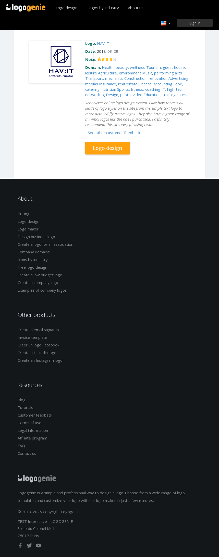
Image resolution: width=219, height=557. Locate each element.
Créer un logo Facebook (38, 344)
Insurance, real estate (118, 83)
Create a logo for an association (45, 244)
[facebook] (21, 546)
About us (135, 7)
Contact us (27, 453)
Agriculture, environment (119, 72)
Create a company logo (38, 282)
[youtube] (38, 546)
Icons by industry (33, 259)
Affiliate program (32, 438)
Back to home (25, 8)
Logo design (66, 7)
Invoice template (32, 337)
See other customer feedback (114, 132)
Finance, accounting (155, 83)
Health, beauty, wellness (123, 67)
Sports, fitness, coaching (138, 89)
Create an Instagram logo (40, 360)
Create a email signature (39, 329)
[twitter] (30, 546)
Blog (22, 399)
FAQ (21, 445)
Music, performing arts (162, 72)
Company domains (34, 251)
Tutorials (25, 407)
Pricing (23, 213)
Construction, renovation (145, 78)
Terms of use (29, 422)
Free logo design (32, 267)
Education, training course (166, 94)
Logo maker (28, 228)
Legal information (33, 430)
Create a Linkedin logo (37, 352)
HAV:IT (103, 43)
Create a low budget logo (40, 274)
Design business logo (36, 236)
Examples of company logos (42, 290)
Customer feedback (35, 415)
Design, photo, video (124, 94)
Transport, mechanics (104, 78)
